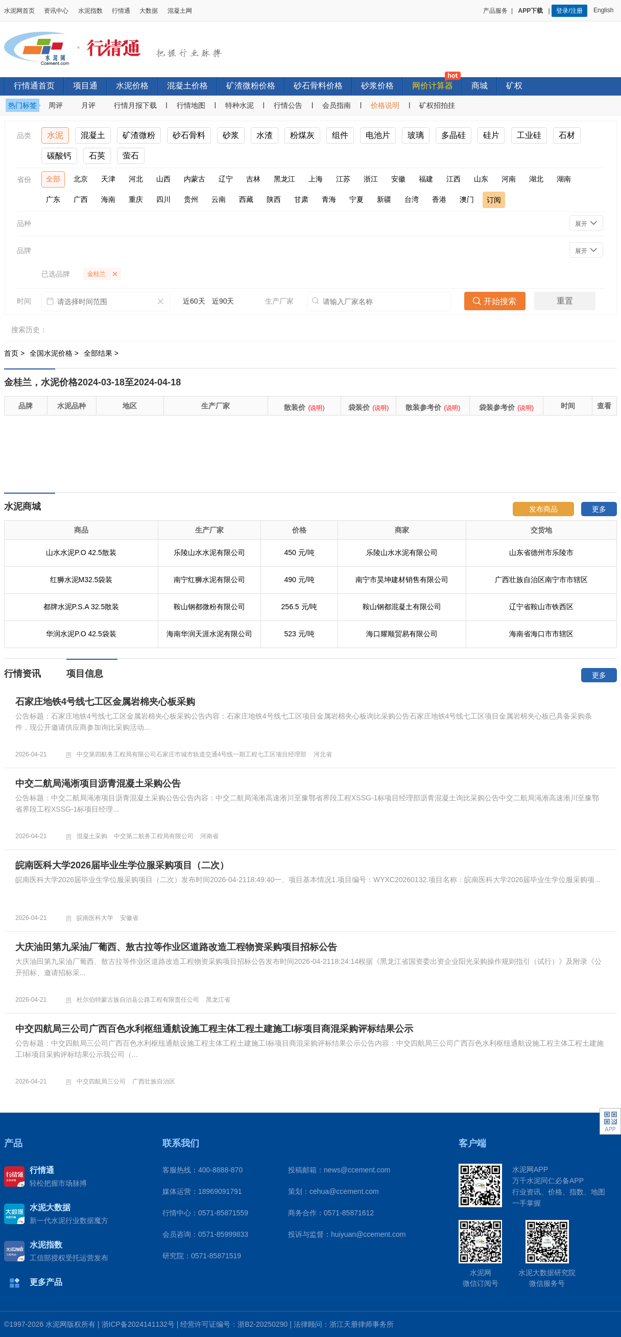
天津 (108, 179)
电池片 (378, 135)
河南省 (209, 836)
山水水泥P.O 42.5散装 (81, 552)
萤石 (131, 155)
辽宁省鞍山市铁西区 (541, 607)
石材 (567, 135)
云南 (218, 199)
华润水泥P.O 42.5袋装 (81, 634)
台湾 (411, 199)
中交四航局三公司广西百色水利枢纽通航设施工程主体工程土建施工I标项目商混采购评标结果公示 (214, 1029)
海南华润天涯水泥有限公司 (209, 634)
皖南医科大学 (95, 917)
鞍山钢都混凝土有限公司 (402, 607)
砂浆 (231, 135)
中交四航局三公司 (101, 1081)
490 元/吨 (299, 579)
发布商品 (543, 509)
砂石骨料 (189, 135)
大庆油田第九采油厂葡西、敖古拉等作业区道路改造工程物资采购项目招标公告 (176, 947)
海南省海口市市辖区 (541, 634)
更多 (599, 509)
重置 (565, 300)
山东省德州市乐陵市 (541, 552)
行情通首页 (34, 85)
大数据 (148, 10)
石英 (97, 155)
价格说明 (385, 105)
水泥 (55, 135)
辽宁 (226, 179)
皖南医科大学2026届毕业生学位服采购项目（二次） (122, 865)
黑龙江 (284, 179)
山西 (163, 179)
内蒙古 (194, 179)
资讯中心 (56, 10)
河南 (508, 179)
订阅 (494, 200)
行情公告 (288, 105)
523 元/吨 (299, 634)
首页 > (15, 353)
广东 (53, 199)
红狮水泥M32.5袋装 (81, 579)
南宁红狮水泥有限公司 (209, 579)
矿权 (514, 85)
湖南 (564, 179)
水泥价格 (132, 85)
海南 (108, 199)
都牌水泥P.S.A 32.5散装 (81, 607)
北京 (81, 179)
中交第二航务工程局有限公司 (154, 836)
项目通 (85, 85)
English (605, 10)
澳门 (467, 199)
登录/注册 (569, 10)
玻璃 (416, 135)
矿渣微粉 (139, 135)
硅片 (491, 135)
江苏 (343, 179)
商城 (479, 85)
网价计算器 (432, 85)
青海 (329, 199)
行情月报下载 (135, 105)
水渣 (264, 135)
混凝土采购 (92, 836)
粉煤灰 (302, 135)
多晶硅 (453, 135)
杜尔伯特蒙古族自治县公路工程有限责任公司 (138, 999)
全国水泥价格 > (55, 353)
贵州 (191, 199)
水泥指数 (90, 10)
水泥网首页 (19, 10)
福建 (426, 179)
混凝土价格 (187, 85)
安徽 (398, 179)
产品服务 (495, 10)
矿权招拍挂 (437, 105)
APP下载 (531, 10)
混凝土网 (180, 10)
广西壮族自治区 (153, 1081)
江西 (453, 179)
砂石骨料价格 (318, 85)
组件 (340, 135)
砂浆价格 (377, 85)
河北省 (323, 754)
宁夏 (356, 199)
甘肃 (301, 199)
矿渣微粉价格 (250, 85)
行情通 (121, 10)
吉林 (253, 179)
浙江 (371, 179)
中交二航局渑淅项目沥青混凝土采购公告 (98, 783)
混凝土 (93, 135)
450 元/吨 (299, 552)
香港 (439, 199)
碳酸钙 (59, 155)
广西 (81, 199)
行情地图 (191, 105)
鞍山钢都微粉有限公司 (209, 607)
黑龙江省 (218, 999)
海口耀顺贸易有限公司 (402, 634)
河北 (136, 179)
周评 (56, 105)
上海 (315, 179)
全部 (53, 179)
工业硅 (529, 135)
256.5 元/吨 (299, 607)
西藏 (246, 199)
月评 (88, 105)
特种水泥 (239, 105)
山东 (481, 179)
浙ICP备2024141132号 (138, 1324)
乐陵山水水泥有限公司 (209, 552)
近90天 (223, 301)
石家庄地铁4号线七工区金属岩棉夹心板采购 (105, 702)
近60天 (194, 301)
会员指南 (336, 105)
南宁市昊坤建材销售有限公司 (401, 579)
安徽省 (129, 917)
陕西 (274, 199)
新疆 (384, 199)
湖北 (536, 179)
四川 (163, 199)
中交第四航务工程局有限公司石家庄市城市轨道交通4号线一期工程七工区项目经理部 (192, 754)
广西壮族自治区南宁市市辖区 (541, 579)
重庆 (136, 199)
